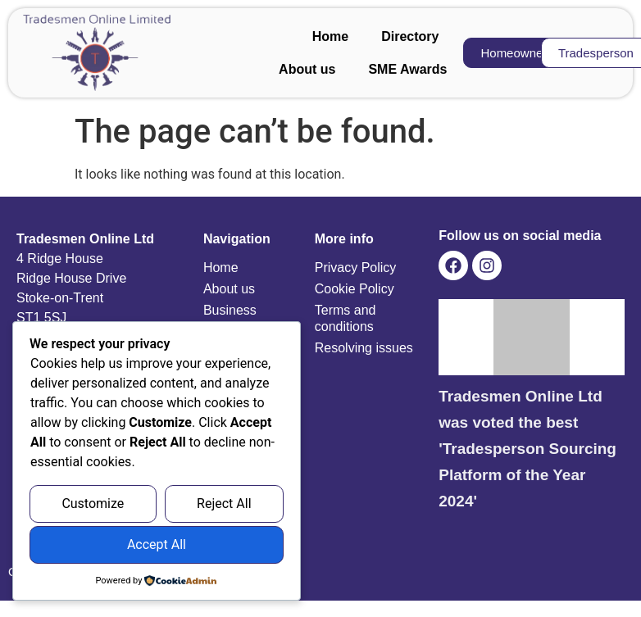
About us (307, 69)
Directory (410, 36)
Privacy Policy (356, 267)
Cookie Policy (354, 289)
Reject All (224, 504)
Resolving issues (364, 348)
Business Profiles (230, 318)
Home (330, 36)
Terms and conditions (345, 318)
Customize (92, 504)
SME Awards (407, 69)
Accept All (156, 545)
